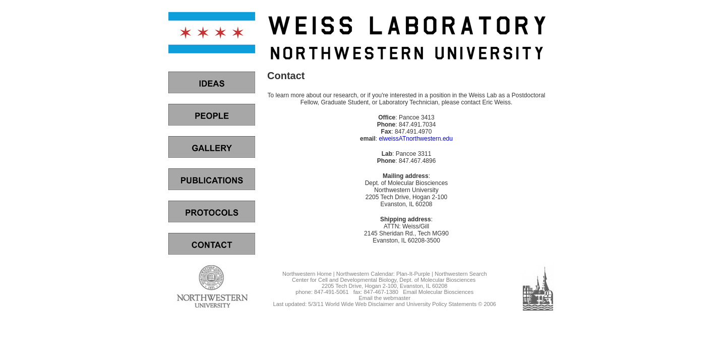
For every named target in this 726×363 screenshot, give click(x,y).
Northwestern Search (461, 274)
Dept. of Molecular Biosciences (437, 280)
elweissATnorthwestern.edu (416, 138)
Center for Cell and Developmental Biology (344, 280)
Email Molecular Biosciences (438, 292)
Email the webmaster (384, 298)
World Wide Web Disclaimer (359, 304)
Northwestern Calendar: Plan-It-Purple (383, 274)
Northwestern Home (307, 274)
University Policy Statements (441, 304)
